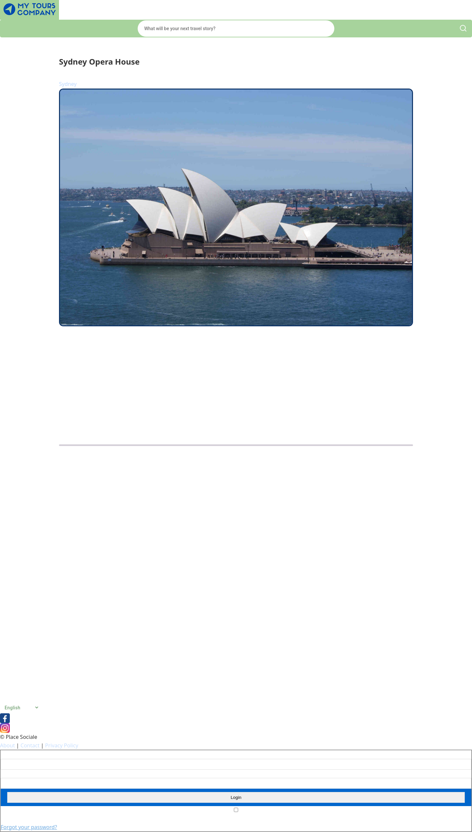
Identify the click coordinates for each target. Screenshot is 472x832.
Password (10, 774)
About (7, 745)
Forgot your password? (29, 827)
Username (11, 755)
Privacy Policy (61, 745)
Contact (30, 745)
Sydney (68, 84)
